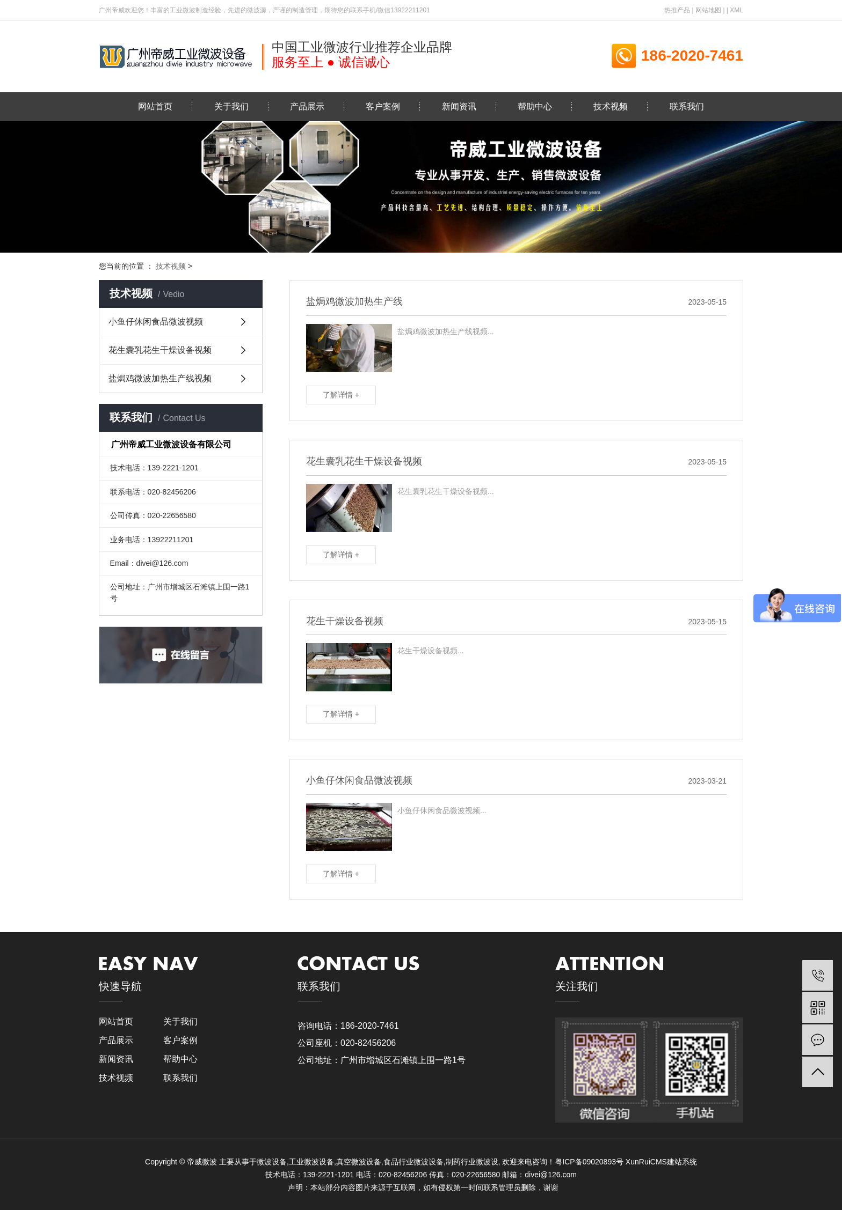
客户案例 (383, 106)
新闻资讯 (459, 106)
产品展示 (307, 106)
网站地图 (708, 10)
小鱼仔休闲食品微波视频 (155, 321)
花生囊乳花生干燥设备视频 (160, 350)
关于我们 (231, 106)
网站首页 (155, 106)
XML (736, 10)
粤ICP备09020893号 (589, 1161)
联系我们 (687, 106)
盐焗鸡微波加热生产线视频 (160, 378)
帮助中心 (535, 106)
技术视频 (610, 106)
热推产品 (677, 10)
